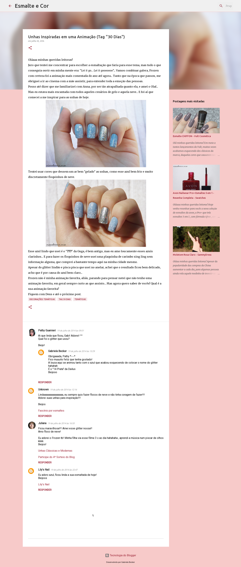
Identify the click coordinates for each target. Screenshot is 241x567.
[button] (30, 48)
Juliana (42, 423)
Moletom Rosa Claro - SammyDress (192, 254)
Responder (45, 382)
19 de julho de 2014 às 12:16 (63, 389)
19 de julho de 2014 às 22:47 (64, 470)
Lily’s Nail (43, 484)
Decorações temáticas (42, 299)
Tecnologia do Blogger (120, 555)
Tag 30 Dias (65, 299)
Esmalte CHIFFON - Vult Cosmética (192, 136)
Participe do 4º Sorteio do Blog (56, 457)
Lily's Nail (43, 469)
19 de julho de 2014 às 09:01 (70, 330)
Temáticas (80, 299)
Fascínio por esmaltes (51, 410)
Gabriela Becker (57, 351)
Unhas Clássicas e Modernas (55, 450)
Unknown (43, 389)
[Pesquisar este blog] (215, 6)
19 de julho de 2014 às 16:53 (61, 423)
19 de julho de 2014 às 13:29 (81, 351)
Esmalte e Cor (32, 6)
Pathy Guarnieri (47, 330)
